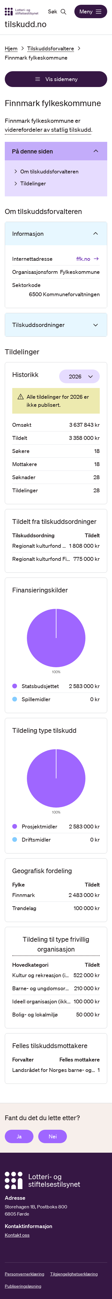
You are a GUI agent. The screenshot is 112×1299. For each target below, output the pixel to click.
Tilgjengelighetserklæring (74, 1274)
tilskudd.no (26, 24)
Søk (57, 11)
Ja (19, 1136)
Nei (53, 1136)
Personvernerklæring (24, 1274)
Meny (90, 11)
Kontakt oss (17, 1235)
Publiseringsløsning (23, 1286)
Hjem (11, 48)
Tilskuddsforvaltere (50, 48)
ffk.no (88, 258)
